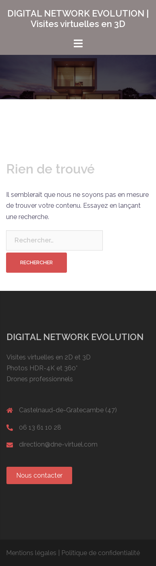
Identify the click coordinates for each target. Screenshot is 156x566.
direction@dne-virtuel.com (58, 444)
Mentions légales (31, 553)
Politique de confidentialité (100, 553)
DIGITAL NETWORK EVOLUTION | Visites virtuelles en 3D (78, 18)
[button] (39, 475)
